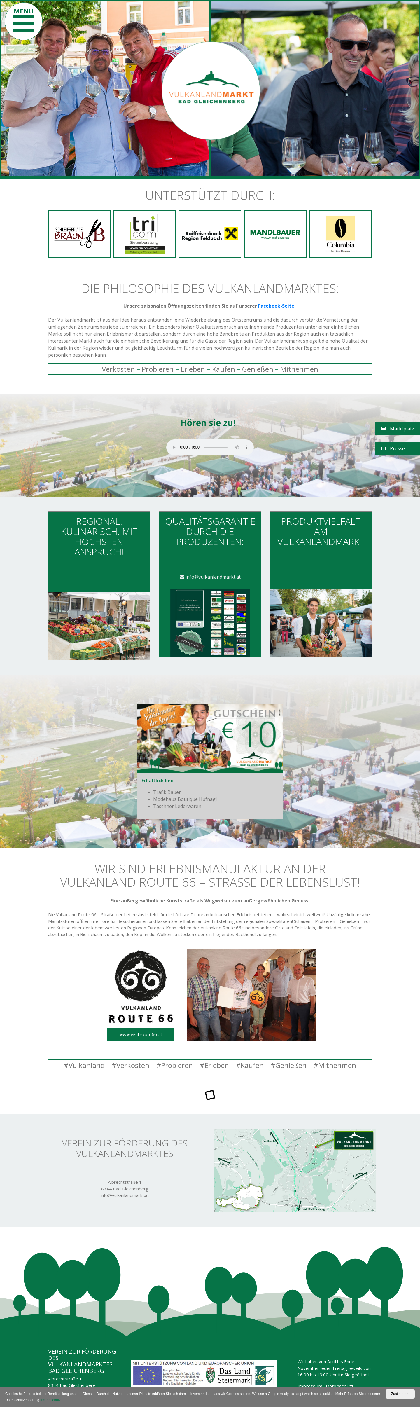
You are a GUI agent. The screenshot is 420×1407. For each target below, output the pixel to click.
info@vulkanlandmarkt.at (210, 577)
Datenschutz (340, 1386)
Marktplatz (397, 428)
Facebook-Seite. (277, 306)
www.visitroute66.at (140, 1034)
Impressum (310, 1386)
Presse (393, 448)
